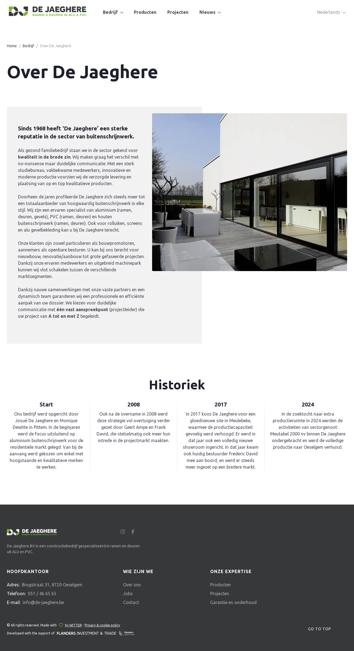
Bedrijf (110, 12)
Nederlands (328, 12)
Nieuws (207, 12)
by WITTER (73, 625)
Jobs (128, 593)
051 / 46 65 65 (42, 593)
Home (12, 46)
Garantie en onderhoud (233, 602)
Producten (145, 12)
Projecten (177, 12)
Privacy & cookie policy (102, 625)
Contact (131, 602)
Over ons (132, 584)
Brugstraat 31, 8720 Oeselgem (52, 584)
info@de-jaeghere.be (43, 602)
